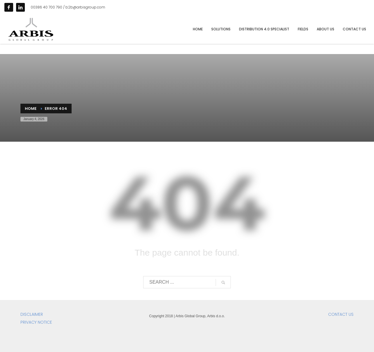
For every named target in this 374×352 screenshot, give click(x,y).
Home (31, 108)
